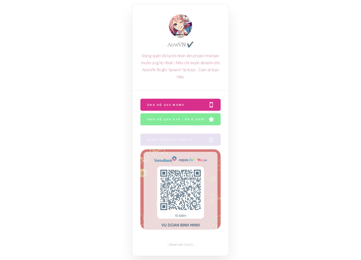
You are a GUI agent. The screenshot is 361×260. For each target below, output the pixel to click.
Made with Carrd (180, 244)
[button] (180, 105)
